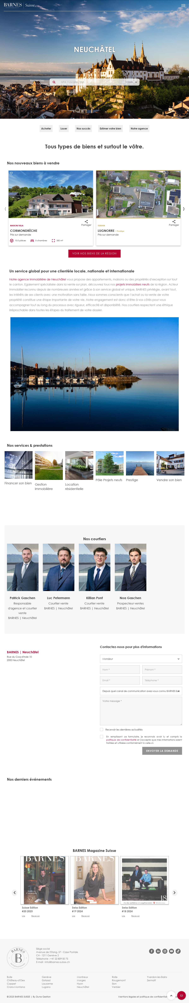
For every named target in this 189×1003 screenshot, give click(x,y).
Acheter (46, 128)
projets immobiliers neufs (133, 284)
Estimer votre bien (110, 128)
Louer (63, 128)
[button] (183, 5)
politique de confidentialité (121, 739)
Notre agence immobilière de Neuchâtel (37, 279)
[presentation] (5, 208)
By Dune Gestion (42, 996)
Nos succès (83, 128)
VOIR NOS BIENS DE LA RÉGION (94, 253)
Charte (176, 996)
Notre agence (139, 128)
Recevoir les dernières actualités (124, 729)
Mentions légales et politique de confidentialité (143, 996)
